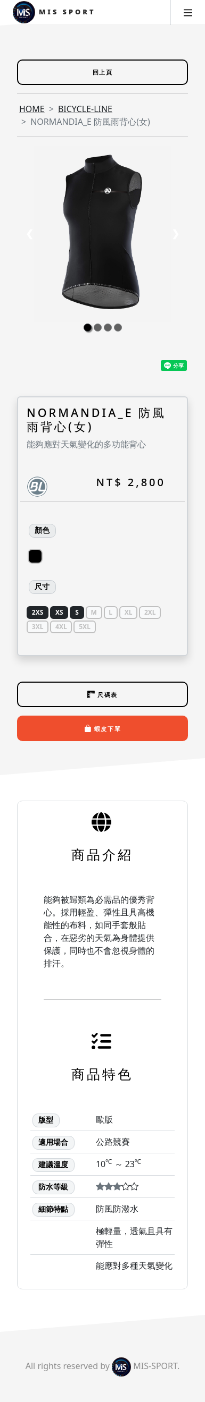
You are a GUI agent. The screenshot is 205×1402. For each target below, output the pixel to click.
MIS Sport (54, 13)
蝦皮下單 (102, 728)
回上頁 (103, 72)
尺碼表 (102, 694)
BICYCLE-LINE (85, 109)
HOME (32, 109)
